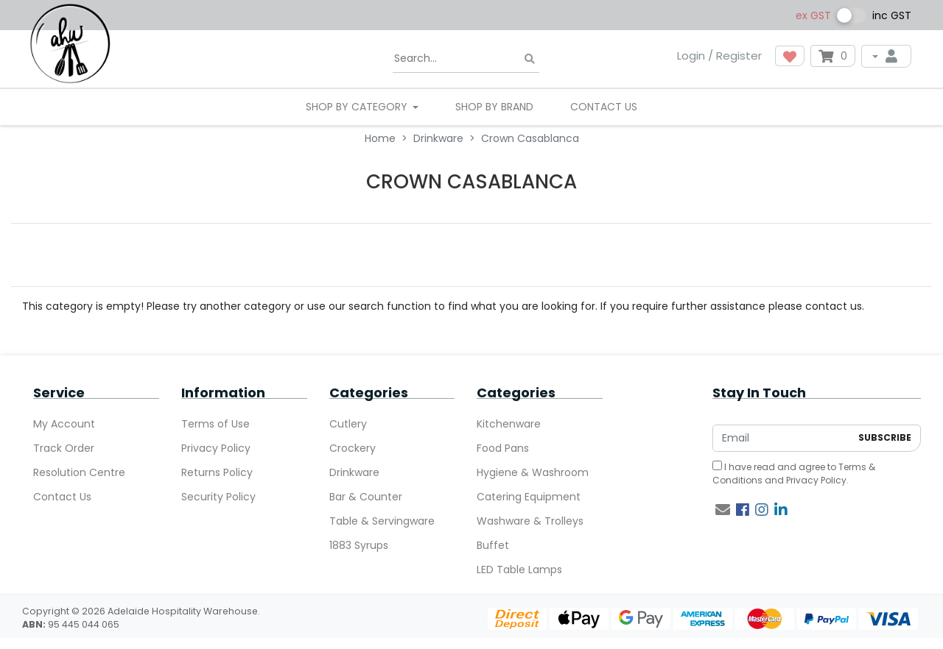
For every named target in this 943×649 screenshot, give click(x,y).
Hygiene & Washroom (533, 472)
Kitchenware (509, 423)
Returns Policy (217, 472)
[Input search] (466, 59)
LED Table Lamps (519, 569)
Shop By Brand (494, 106)
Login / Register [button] (719, 55)
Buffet (493, 545)
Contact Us (603, 106)
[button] (789, 56)
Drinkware (354, 472)
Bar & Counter (365, 496)
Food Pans (503, 448)
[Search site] (529, 59)
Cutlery (348, 423)
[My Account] (886, 56)
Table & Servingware (382, 521)
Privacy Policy (215, 448)
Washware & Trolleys (530, 521)
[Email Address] (781, 438)
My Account (64, 423)
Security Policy (218, 496)
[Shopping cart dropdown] (832, 56)
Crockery (352, 448)
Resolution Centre (79, 472)
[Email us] (722, 510)
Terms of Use (215, 423)
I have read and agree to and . (793, 473)
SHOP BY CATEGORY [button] (358, 106)
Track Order (63, 448)
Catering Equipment (529, 496)
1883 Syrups (358, 545)
